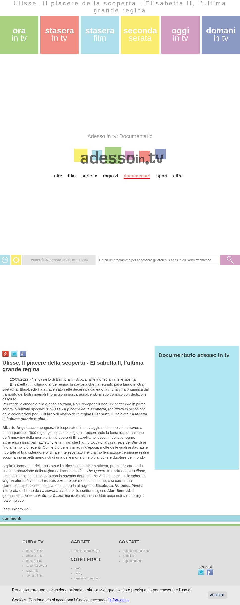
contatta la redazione (136, 551)
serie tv (89, 175)
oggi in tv (32, 570)
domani (221, 34)
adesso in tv (34, 556)
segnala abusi (132, 561)
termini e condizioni (87, 578)
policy (78, 573)
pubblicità (129, 556)
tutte (57, 175)
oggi (180, 34)
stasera (59, 34)
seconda (140, 34)
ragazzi (110, 175)
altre (178, 175)
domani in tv (34, 575)
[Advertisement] (95, 93)
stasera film (34, 561)
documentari (137, 175)
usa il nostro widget (87, 551)
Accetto (217, 595)
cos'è (78, 568)
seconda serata (36, 565)
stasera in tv (34, 551)
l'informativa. (119, 600)
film (72, 175)
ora (19, 34)
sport (162, 175)
